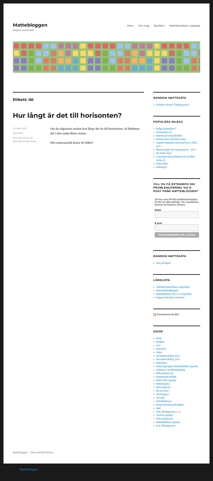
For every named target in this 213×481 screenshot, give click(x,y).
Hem (130, 25)
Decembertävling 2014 (168, 355)
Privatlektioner (164, 401)
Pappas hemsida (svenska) (170, 297)
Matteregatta (163, 383)
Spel (158, 408)
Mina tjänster (163, 387)
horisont (17, 137)
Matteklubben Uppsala (184, 25)
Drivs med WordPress (42, 452)
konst (26, 137)
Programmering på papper (170, 404)
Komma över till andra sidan (171, 139)
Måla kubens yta (164, 373)
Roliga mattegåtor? (166, 128)
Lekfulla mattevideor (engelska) (173, 287)
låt (31, 137)
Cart (158, 345)
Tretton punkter (164, 415)
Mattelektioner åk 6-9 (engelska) (174, 294)
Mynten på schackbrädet (169, 135)
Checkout (161, 348)
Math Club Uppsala (166, 380)
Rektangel (161, 167)
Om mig (143, 25)
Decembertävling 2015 (168, 359)
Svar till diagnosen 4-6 (168, 411)
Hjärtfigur (161, 362)
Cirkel (159, 352)
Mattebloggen (30, 25)
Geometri (18, 133)
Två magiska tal (164, 418)
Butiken (159, 25)
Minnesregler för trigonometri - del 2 (176, 149)
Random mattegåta (169, 256)
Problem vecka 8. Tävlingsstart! (172, 104)
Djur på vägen (163, 263)
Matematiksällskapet (167, 290)
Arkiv (159, 338)
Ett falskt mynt (164, 153)
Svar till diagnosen (166, 425)
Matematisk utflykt (166, 376)
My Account (162, 390)
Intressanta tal (164, 132)
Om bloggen (162, 394)
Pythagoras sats (21, 141)
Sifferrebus (162, 163)
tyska (33, 141)
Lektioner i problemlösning (170, 369)
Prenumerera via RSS (168, 314)
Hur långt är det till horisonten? (67, 115)
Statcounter (8, 478)
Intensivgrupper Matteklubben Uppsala (177, 366)
